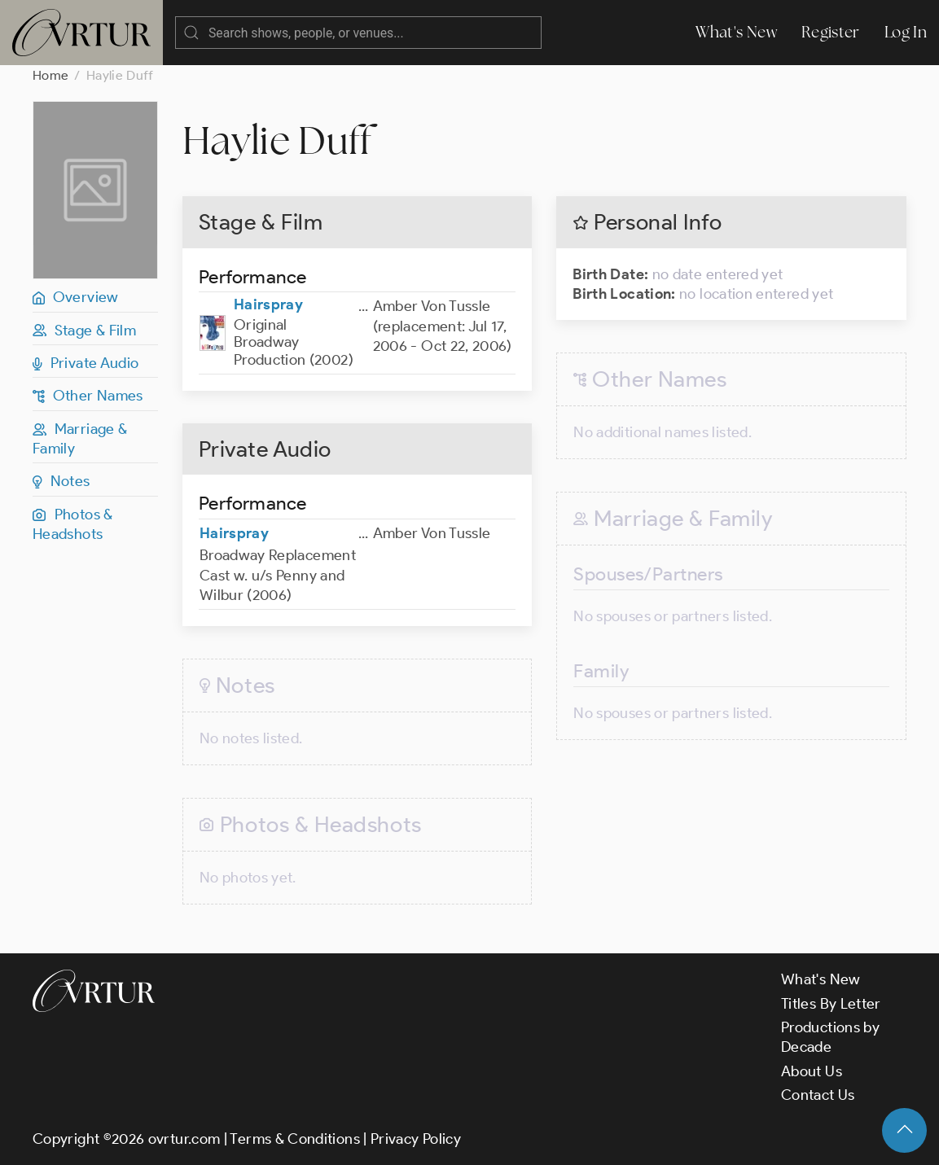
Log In (905, 32)
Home (50, 75)
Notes (61, 481)
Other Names (88, 396)
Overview (76, 297)
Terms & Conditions (294, 1139)
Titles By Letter (831, 1004)
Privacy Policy (416, 1139)
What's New (736, 32)
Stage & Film (84, 330)
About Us (811, 1071)
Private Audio (85, 363)
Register (830, 32)
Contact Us (818, 1095)
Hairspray (268, 304)
